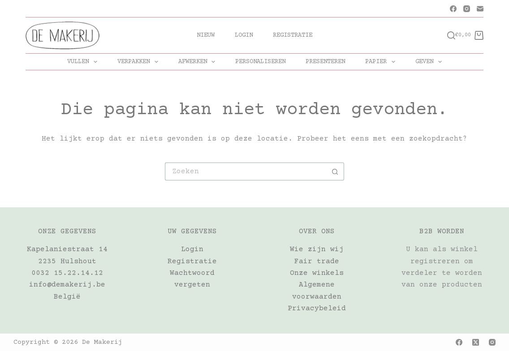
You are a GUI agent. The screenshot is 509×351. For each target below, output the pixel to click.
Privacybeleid (317, 308)
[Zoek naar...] (245, 171)
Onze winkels (317, 273)
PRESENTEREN (325, 61)
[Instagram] (466, 8)
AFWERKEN (198, 61)
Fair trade (316, 261)
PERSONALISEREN (260, 61)
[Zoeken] (451, 35)
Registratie (292, 35)
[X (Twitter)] (475, 342)
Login (244, 35)
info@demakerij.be (67, 285)
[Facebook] (453, 8)
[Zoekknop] (335, 171)
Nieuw (206, 35)
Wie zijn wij (317, 249)
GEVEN (430, 61)
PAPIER (382, 61)
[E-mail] (480, 8)
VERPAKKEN (139, 61)
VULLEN (84, 61)
